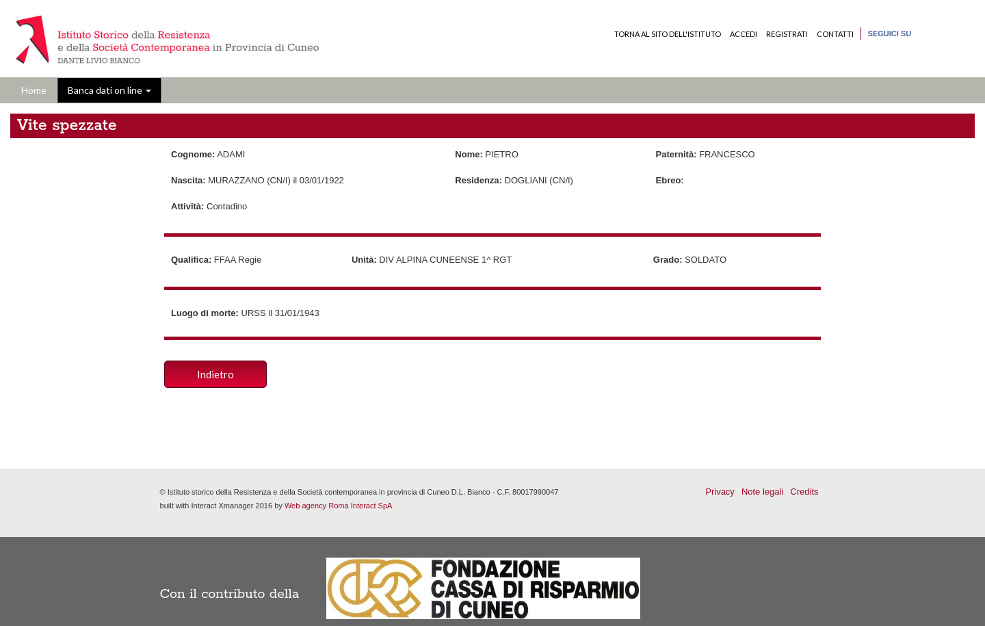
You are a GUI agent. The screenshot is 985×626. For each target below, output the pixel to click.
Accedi (743, 33)
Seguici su (890, 33)
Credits (804, 491)
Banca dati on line (109, 90)
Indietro (215, 374)
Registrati (787, 33)
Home (34, 90)
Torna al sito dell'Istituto (667, 33)
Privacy (720, 491)
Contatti (835, 33)
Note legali (762, 491)
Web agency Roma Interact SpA (339, 505)
